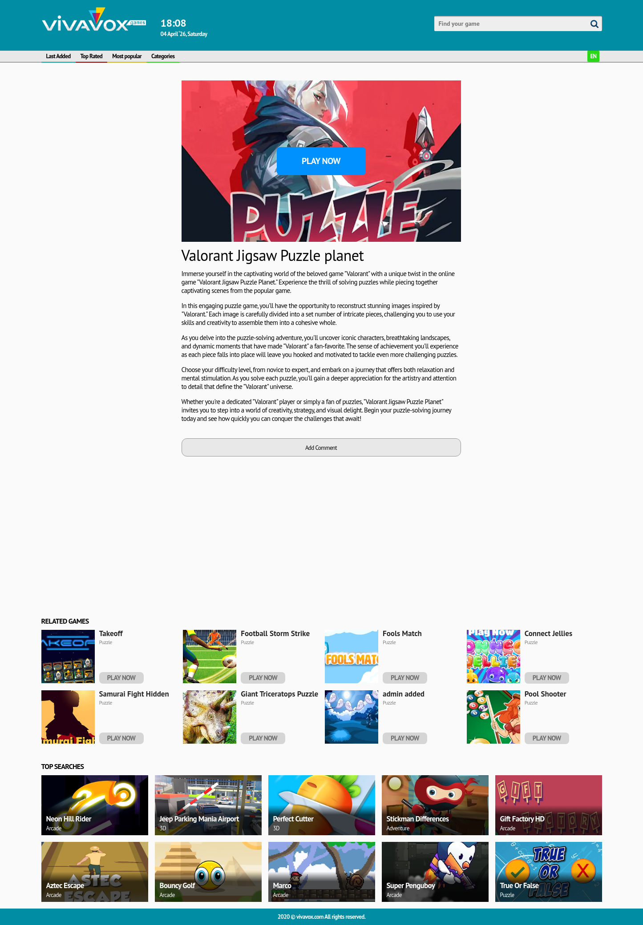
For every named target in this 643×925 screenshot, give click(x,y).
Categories (162, 56)
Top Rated (92, 56)
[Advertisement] (108, 213)
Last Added (58, 56)
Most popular (127, 56)
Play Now (321, 161)
